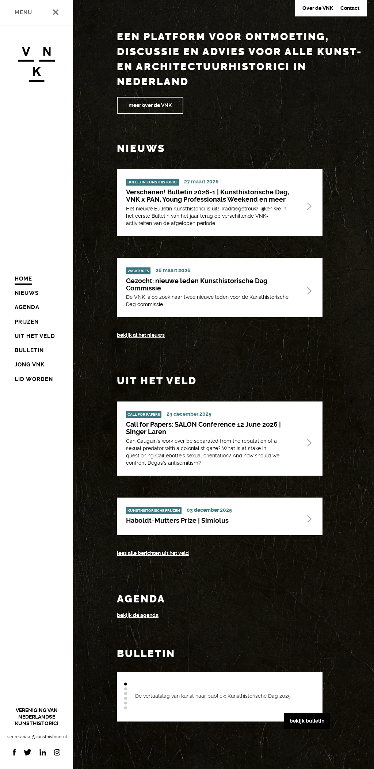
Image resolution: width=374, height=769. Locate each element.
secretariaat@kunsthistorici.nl (36, 736)
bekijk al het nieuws (141, 335)
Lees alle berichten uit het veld (153, 553)
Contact (349, 8)
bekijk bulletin (307, 721)
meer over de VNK (150, 105)
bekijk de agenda (138, 615)
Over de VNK (317, 8)
